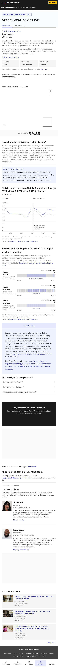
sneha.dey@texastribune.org (22, 507)
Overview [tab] (6, 26)
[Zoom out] (50, 94)
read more (28, 478)
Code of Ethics (18, 656)
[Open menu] (2, 3)
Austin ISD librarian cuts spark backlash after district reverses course (33, 612)
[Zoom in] (50, 91)
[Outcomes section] (29, 663)
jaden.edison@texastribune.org (23, 535)
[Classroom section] (17, 663)
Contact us (31, 466)
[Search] (55, 7)
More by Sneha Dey (20, 520)
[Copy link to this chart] (54, 188)
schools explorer (9, 7)
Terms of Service (47, 653)
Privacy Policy (32, 656)
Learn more (44, 69)
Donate (44, 656)
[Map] (27, 107)
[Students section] (6, 663)
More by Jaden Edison (21, 550)
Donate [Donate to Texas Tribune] (52, 3)
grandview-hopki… (27, 7)
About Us (7, 653)
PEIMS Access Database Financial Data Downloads (22, 241)
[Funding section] (40, 663)
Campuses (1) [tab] (19, 26)
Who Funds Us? (32, 653)
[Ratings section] (51, 663)
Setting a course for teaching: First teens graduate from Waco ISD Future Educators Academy (32, 628)
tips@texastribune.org (11, 478)
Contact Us (19, 653)
